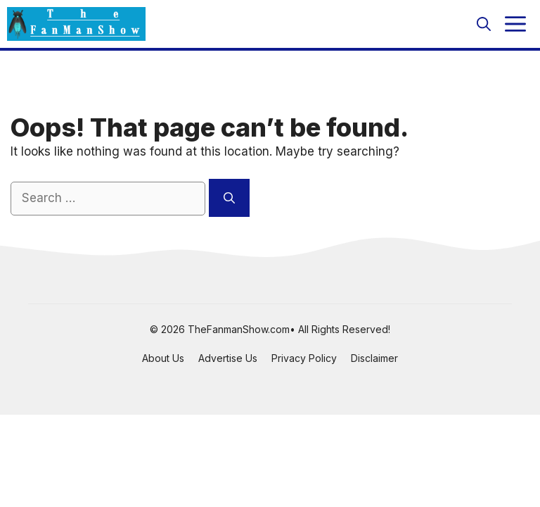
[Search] (229, 198)
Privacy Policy (304, 358)
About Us (163, 358)
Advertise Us (227, 358)
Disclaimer (374, 358)
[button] (484, 24)
